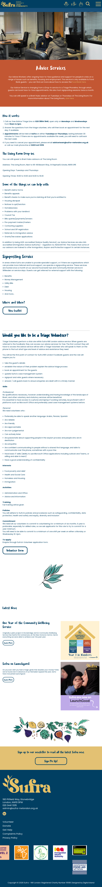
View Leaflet (15, 311)
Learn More (8, 643)
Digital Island (88, 882)
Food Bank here (79, 82)
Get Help (7, 829)
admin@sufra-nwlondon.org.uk (20, 808)
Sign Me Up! (50, 761)
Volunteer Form (15, 550)
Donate (7, 825)
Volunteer (8, 821)
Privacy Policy (10, 837)
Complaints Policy (13, 833)
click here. (69, 98)
